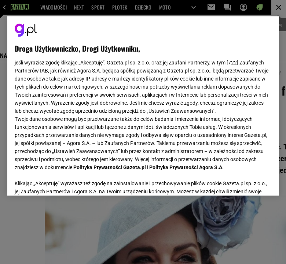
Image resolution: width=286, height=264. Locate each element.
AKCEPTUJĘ (246, 181)
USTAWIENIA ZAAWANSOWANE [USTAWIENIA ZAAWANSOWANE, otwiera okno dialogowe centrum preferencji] (62, 181)
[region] (143, 106)
